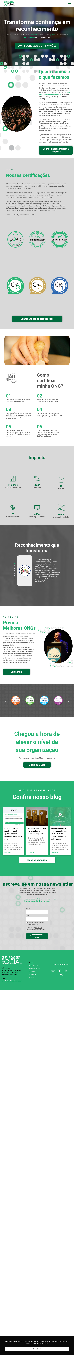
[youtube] (61, 975)
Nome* (28, 908)
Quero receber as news (37, 936)
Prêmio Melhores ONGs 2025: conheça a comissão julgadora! (37, 831)
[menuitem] (30, 962)
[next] (69, 700)
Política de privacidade (61, 964)
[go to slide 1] (14, 563)
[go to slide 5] (14, 573)
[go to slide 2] (14, 565)
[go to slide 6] (14, 575)
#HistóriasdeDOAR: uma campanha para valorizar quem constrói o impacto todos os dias (59, 834)
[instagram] (53, 971)
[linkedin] (66, 971)
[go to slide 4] (14, 570)
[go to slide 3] (14, 568)
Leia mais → (8, 853)
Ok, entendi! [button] (37, 1349)
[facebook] (59, 971)
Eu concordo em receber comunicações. (35, 924)
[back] (5, 700)
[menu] (69, 3)
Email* (28, 916)
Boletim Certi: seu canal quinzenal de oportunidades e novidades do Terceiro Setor (13, 834)
